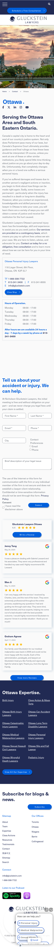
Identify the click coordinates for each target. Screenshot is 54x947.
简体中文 (6, 853)
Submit (38, 505)
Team (4, 826)
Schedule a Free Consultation (26, 10)
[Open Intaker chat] (20, 945)
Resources (7, 839)
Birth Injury (8, 700)
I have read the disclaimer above (12, 507)
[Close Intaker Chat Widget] (51, 910)
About (5, 821)
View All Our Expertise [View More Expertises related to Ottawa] (16, 772)
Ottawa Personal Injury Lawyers (37, 736)
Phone (35, 449)
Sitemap (6, 857)
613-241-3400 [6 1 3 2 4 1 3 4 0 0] (15, 282)
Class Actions (8, 835)
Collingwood (37, 841)
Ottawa (35, 826)
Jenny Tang (11, 545)
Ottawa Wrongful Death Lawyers (11, 759)
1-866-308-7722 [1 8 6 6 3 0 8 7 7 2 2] (16, 278)
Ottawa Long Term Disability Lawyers (37, 724)
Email (35, 446)
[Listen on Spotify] (11, 895)
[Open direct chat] (46, 910)
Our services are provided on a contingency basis (26, 231)
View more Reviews (27, 677)
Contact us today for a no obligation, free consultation (24, 244)
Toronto (35, 821)
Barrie (34, 836)
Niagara (35, 831)
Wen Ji (8, 582)
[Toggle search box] (49, 4)
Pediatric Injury (36, 757)
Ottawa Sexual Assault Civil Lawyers (14, 747)
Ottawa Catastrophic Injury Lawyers (13, 724)
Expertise (6, 830)
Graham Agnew (13, 636)
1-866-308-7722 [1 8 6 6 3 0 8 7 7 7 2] (9, 880)
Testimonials (8, 844)
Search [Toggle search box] (5, 862)
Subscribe (40, 806)
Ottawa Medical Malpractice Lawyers (13, 736)
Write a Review (27, 534)
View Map (12, 292)
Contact (15, 91)
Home (4, 91)
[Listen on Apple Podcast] (26, 895)
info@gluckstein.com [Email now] (19, 285)
